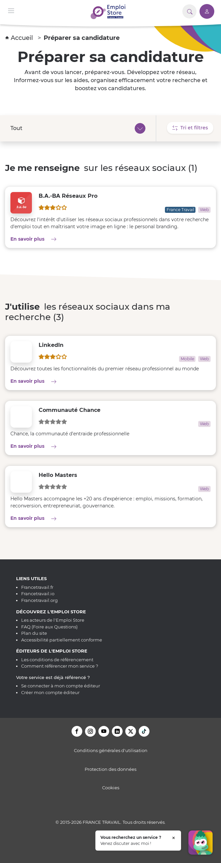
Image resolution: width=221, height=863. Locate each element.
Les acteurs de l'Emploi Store (52, 620)
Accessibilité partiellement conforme (61, 639)
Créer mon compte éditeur (50, 692)
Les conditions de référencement (57, 659)
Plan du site (34, 633)
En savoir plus (58, 239)
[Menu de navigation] (11, 10)
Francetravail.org (39, 600)
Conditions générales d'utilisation (110, 750)
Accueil (20, 38)
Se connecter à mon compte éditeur (60, 685)
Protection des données (110, 769)
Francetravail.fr (37, 587)
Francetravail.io (37, 593)
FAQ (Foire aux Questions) (49, 626)
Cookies (110, 787)
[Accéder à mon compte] (207, 11)
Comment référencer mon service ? (59, 666)
